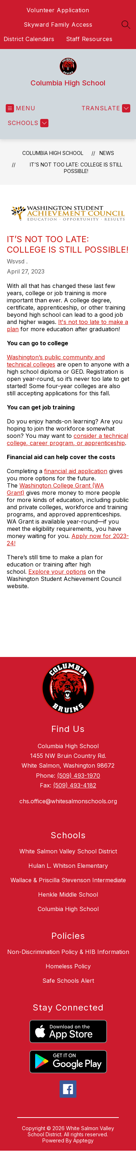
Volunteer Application (58, 10)
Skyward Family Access (58, 24)
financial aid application (75, 471)
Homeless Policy (68, 966)
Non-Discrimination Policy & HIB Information (68, 951)
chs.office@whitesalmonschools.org (68, 801)
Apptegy (83, 1140)
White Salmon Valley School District (68, 851)
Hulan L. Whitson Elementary (68, 865)
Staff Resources (89, 39)
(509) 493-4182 (74, 785)
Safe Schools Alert (68, 980)
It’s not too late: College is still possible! (76, 167)
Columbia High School (52, 153)
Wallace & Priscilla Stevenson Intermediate (68, 880)
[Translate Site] (105, 108)
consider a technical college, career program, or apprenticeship (67, 439)
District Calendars (29, 39)
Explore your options (57, 571)
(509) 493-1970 (78, 775)
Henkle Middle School (68, 894)
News (106, 153)
